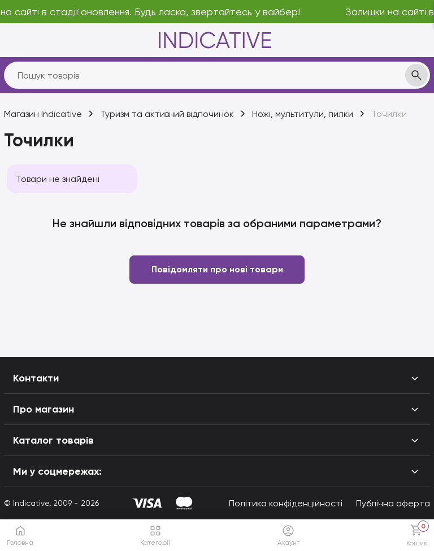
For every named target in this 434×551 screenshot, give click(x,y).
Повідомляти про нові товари (217, 269)
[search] (217, 75)
